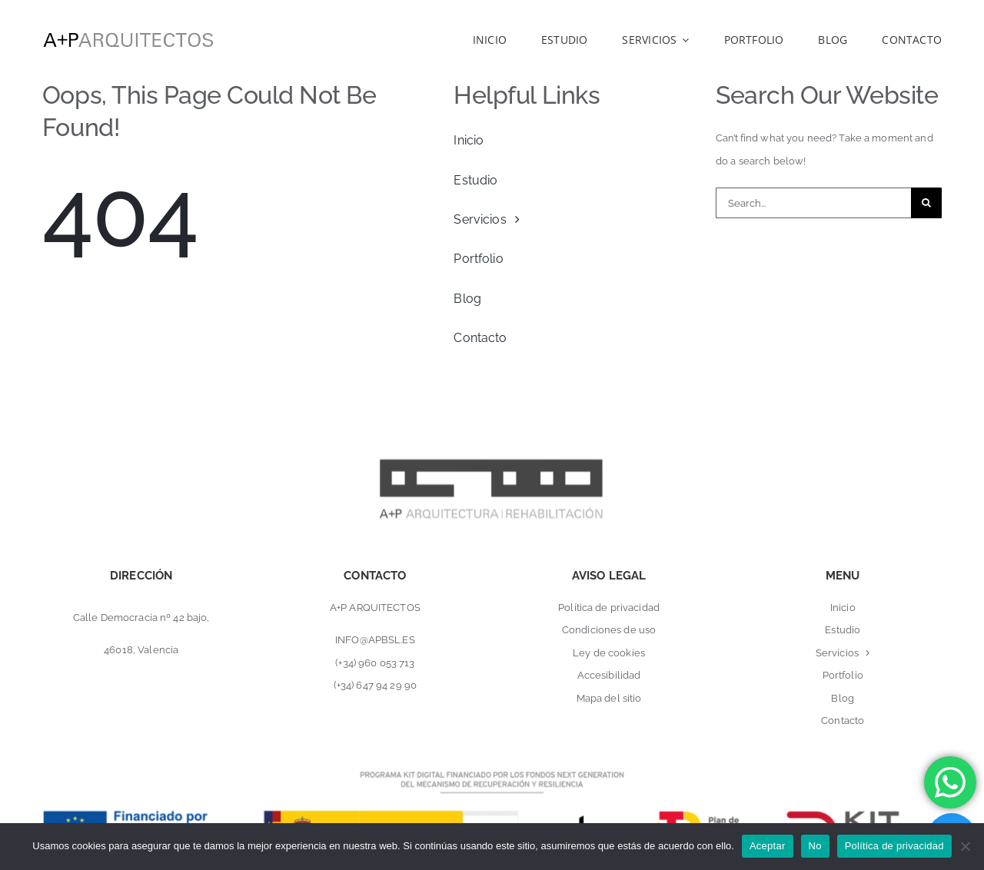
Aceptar (768, 846)
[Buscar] (926, 203)
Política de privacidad (894, 846)
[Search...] (813, 203)
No (815, 846)
